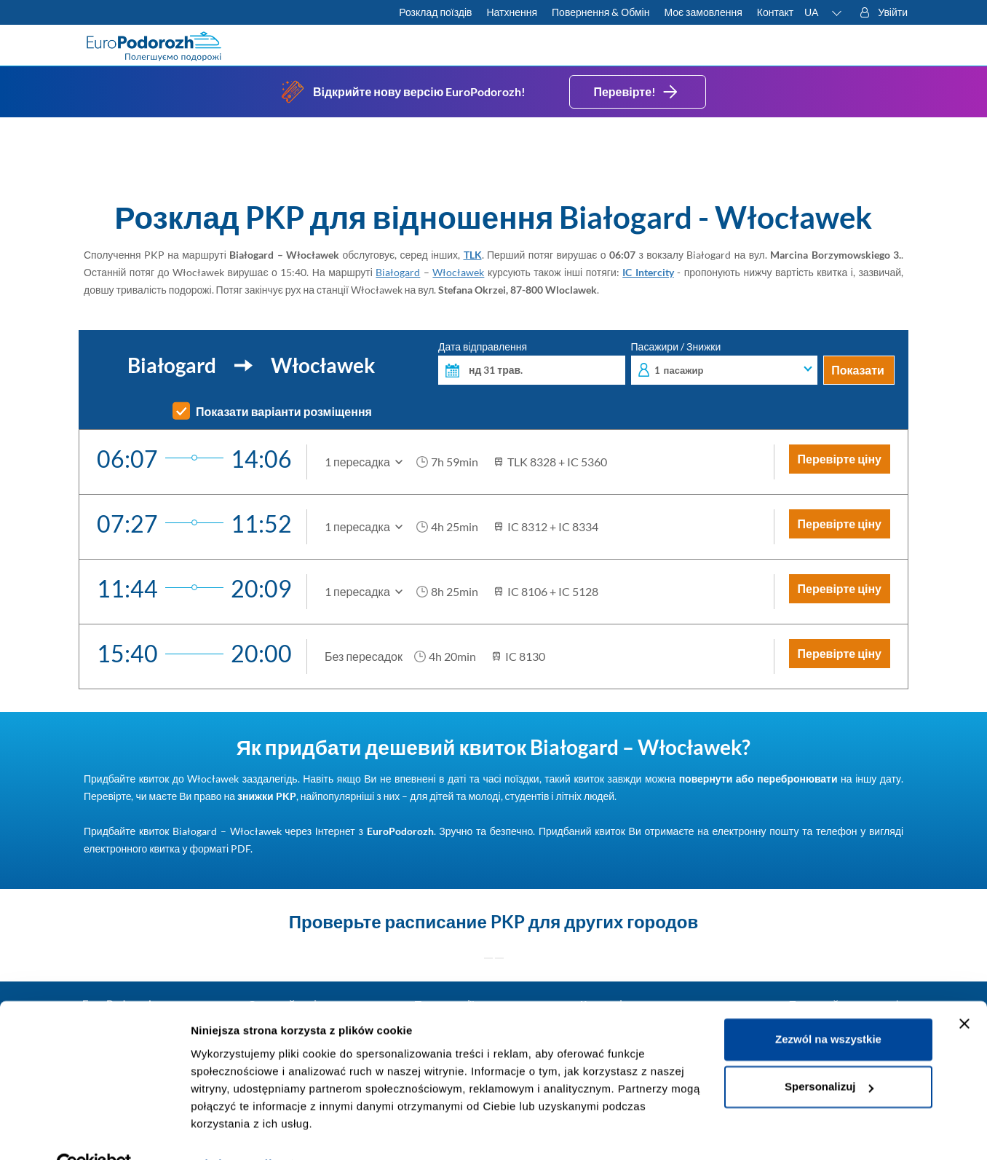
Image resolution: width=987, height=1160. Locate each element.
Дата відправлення (531, 363)
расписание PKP (455, 921)
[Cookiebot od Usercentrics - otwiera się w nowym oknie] (94, 1132)
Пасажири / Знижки (724, 363)
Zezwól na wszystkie (828, 1006)
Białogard (398, 272)
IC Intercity (648, 272)
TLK (473, 254)
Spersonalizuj (829, 1054)
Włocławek (458, 272)
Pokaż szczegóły (234, 1131)
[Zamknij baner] (964, 991)
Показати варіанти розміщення (284, 412)
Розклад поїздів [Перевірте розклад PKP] (435, 12)
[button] (824, 12)
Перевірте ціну (840, 459)
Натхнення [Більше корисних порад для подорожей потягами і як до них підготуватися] (511, 12)
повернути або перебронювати (758, 778)
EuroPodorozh (400, 831)
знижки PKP (266, 796)
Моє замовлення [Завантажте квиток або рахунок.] (703, 12)
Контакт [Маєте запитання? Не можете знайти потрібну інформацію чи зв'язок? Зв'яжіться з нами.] (775, 12)
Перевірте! (637, 91)
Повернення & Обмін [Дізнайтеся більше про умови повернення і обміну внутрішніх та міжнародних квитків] (600, 12)
